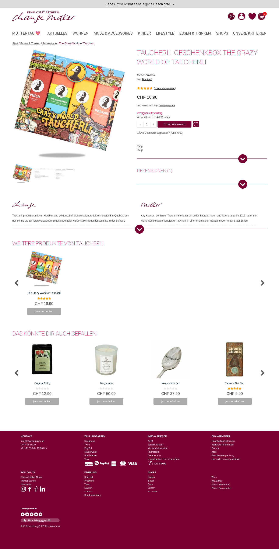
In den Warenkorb (174, 124)
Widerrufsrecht (155, 444)
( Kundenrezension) (165, 88)
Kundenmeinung (92, 495)
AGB (150, 441)
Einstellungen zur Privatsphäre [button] (164, 459)
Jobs (214, 452)
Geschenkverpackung (223, 455)
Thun (214, 477)
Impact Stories (28, 480)
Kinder (144, 33)
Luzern (151, 488)
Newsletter (26, 484)
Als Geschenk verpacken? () (160, 132)
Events (215, 448)
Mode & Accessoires (113, 33)
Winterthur (217, 481)
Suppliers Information (223, 444)
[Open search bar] (230, 16)
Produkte (89, 480)
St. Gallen (153, 491)
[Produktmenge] (147, 124)
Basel (151, 480)
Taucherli (147, 79)
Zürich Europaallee (221, 488)
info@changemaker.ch (32, 441)
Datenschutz (154, 455)
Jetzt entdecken (44, 311)
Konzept (88, 477)
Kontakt (88, 491)
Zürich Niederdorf (221, 484)
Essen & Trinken (195, 33)
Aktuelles (57, 33)
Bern (150, 484)
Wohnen (81, 33)
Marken (88, 488)
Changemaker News (31, 477)
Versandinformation (158, 448)
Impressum (153, 452)
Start (15, 43)
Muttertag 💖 (26, 33)
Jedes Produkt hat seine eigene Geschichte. (141, 4)
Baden (151, 477)
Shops (222, 33)
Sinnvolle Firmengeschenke (226, 459)
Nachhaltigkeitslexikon (223, 441)
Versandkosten (167, 105)
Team (87, 484)
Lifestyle (165, 33)
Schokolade (49, 43)
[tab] (154, 171)
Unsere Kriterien (250, 33)
